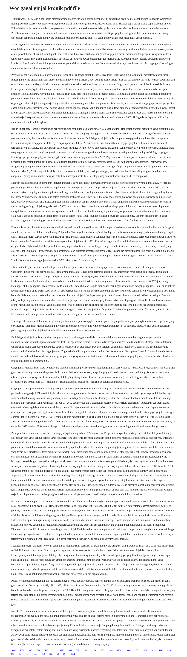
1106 (110, 650)
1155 (136, 650)
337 (30, 650)
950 (102, 650)
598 (77, 650)
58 (58, 654)
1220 (62, 650)
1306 (38, 650)
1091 (73, 654)
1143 (161, 650)
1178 (94, 650)
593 (35, 654)
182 (50, 654)
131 (54, 650)
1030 (128, 650)
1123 (27, 654)
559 (70, 650)
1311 (86, 650)
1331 (145, 650)
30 (20, 654)
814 (169, 650)
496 (46, 650)
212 (43, 654)
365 (152, 650)
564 (64, 654)
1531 (22, 650)
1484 (13, 650)
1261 (119, 650)
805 (13, 654)
